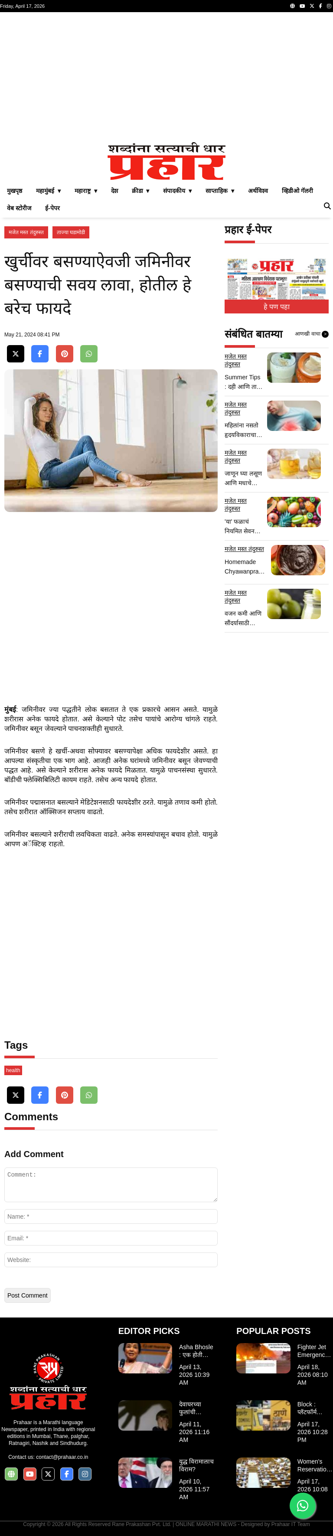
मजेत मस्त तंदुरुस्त (26, 232)
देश (114, 190)
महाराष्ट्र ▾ (86, 190)
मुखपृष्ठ (14, 190)
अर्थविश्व (258, 190)
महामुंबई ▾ (48, 190)
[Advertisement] (166, 77)
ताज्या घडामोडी (71, 232)
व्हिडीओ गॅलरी (297, 190)
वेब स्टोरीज (19, 208)
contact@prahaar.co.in (62, 1457)
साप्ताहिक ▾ (220, 190)
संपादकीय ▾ (177, 190)
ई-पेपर (52, 208)
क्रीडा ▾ (141, 190)
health (13, 1070)
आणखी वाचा (312, 334)
